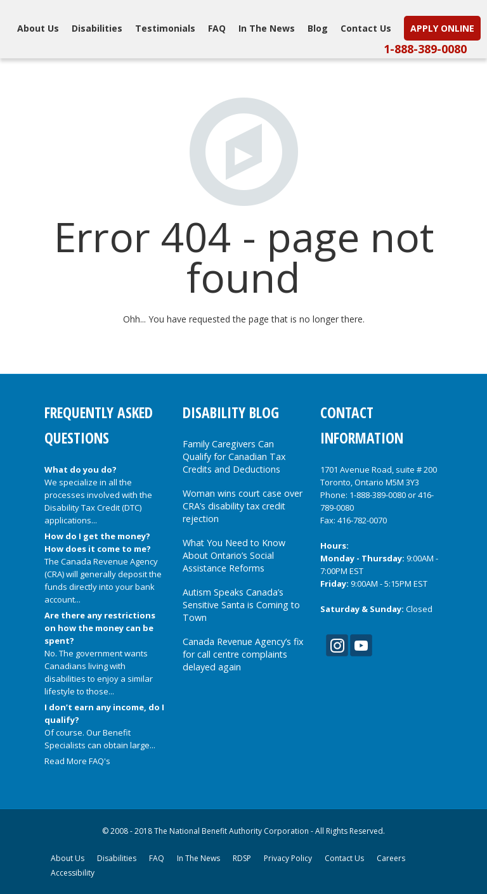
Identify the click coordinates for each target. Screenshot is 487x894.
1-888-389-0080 (425, 48)
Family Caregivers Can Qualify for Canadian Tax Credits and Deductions (234, 456)
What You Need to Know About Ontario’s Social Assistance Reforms (234, 555)
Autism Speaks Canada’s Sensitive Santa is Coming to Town (241, 604)
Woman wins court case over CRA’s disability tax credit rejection (242, 506)
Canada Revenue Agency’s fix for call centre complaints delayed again (243, 654)
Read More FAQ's (77, 761)
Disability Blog (231, 412)
